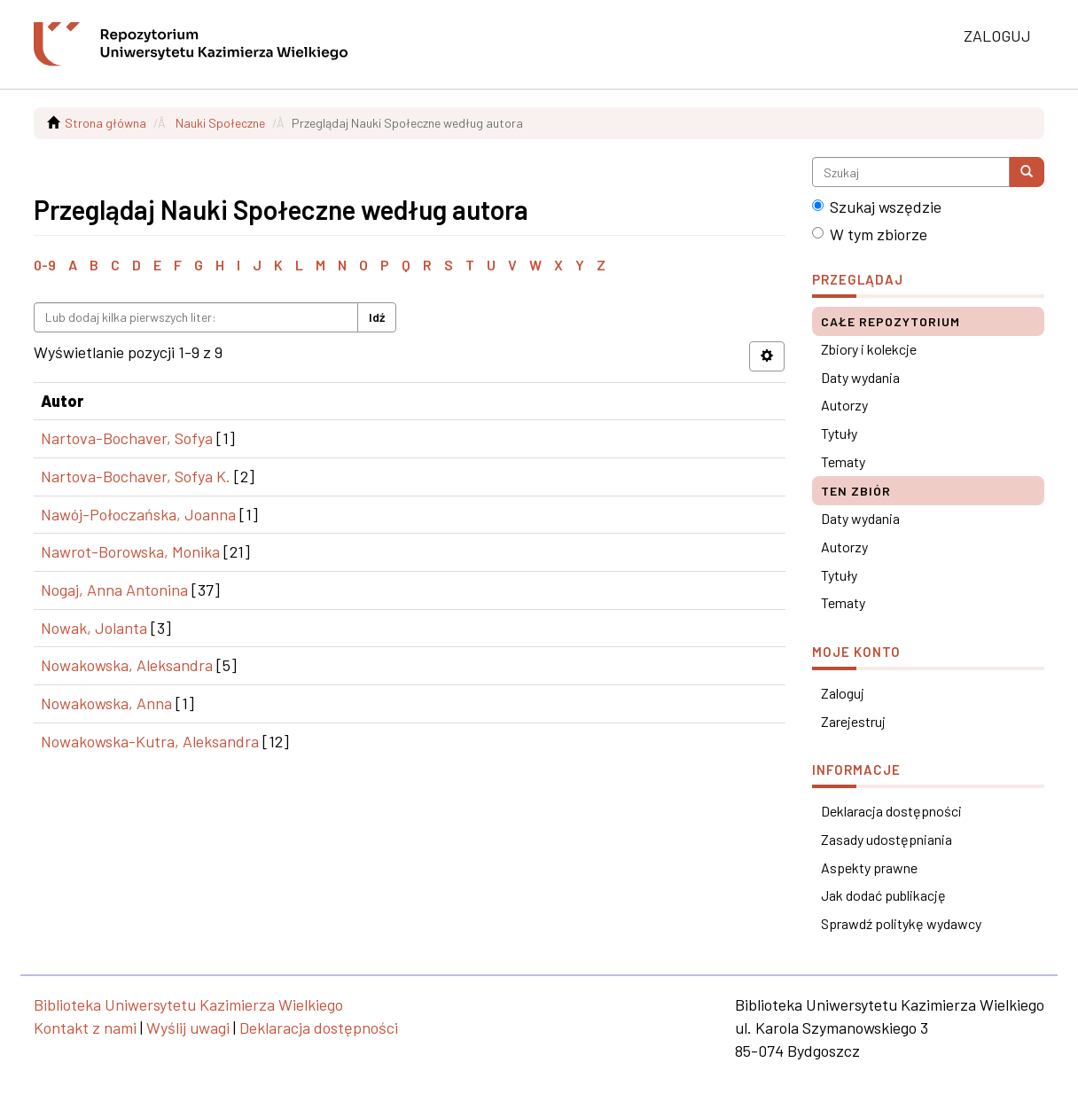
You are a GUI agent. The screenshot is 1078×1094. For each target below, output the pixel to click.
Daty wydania (860, 377)
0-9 (45, 264)
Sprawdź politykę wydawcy (901, 923)
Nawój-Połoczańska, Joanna (138, 514)
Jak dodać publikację (883, 895)
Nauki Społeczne (220, 122)
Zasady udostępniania (886, 839)
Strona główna (105, 122)
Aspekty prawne (869, 867)
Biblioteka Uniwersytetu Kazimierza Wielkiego (188, 1004)
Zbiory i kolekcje (869, 348)
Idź (377, 316)
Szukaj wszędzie (876, 206)
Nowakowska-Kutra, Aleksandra (150, 741)
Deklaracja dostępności (891, 810)
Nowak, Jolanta (94, 627)
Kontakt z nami (85, 1027)
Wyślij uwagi (188, 1027)
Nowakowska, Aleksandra (127, 665)
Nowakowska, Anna (106, 703)
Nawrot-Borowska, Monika (130, 551)
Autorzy (844, 404)
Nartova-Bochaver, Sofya (127, 438)
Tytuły (839, 433)
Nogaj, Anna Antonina (114, 589)
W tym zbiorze (869, 234)
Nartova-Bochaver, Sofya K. (135, 476)
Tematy (843, 461)
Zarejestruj (853, 721)
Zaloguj (842, 692)
